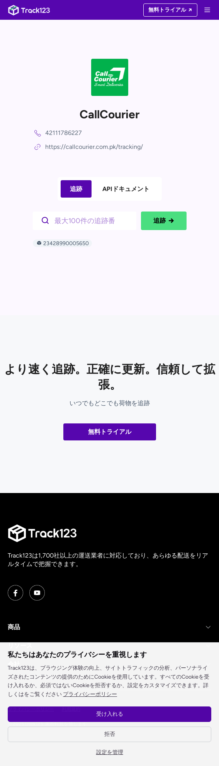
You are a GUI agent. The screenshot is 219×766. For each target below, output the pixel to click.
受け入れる (109, 714)
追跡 (76, 189)
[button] (109, 627)
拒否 (109, 734)
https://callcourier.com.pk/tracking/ (94, 146)
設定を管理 (109, 752)
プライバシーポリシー (90, 694)
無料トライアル (109, 431)
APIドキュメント (125, 189)
